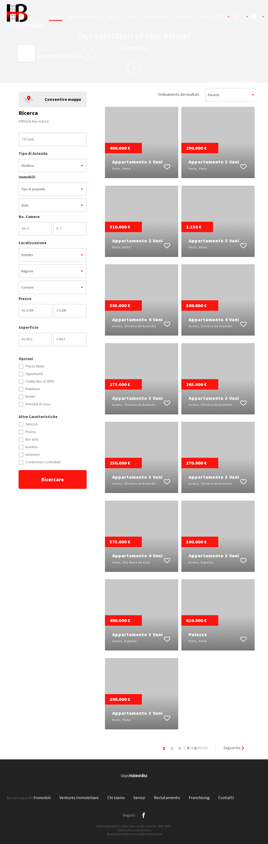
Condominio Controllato (43, 462)
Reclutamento (156, 17)
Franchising (183, 17)
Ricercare (52, 479)
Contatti (204, 17)
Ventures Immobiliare (85, 17)
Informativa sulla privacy (134, 830)
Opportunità (34, 374)
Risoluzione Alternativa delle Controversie (134, 834)
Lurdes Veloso (57, 56)
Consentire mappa (62, 99)
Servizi (134, 17)
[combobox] (53, 165)
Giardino (31, 447)
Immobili (55, 17)
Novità (30, 397)
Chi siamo (115, 17)
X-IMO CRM (42, 798)
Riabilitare (32, 389)
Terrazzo (31, 424)
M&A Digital (19, 798)
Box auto (31, 439)
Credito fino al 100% (39, 381)
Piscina (30, 432)
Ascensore (32, 455)
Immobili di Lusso (38, 404)
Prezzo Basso (34, 366)
